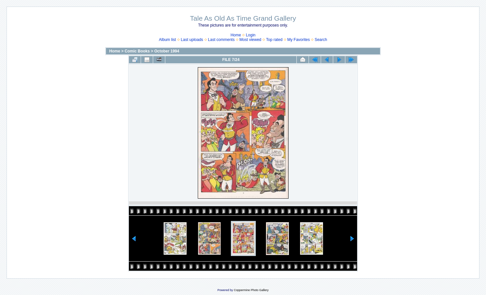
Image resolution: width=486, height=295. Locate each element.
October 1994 (166, 51)
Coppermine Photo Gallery (251, 290)
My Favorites (298, 39)
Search (320, 39)
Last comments (221, 39)
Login (250, 35)
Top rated (274, 39)
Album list (167, 39)
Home (236, 35)
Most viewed (250, 39)
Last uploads (192, 39)
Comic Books (137, 51)
